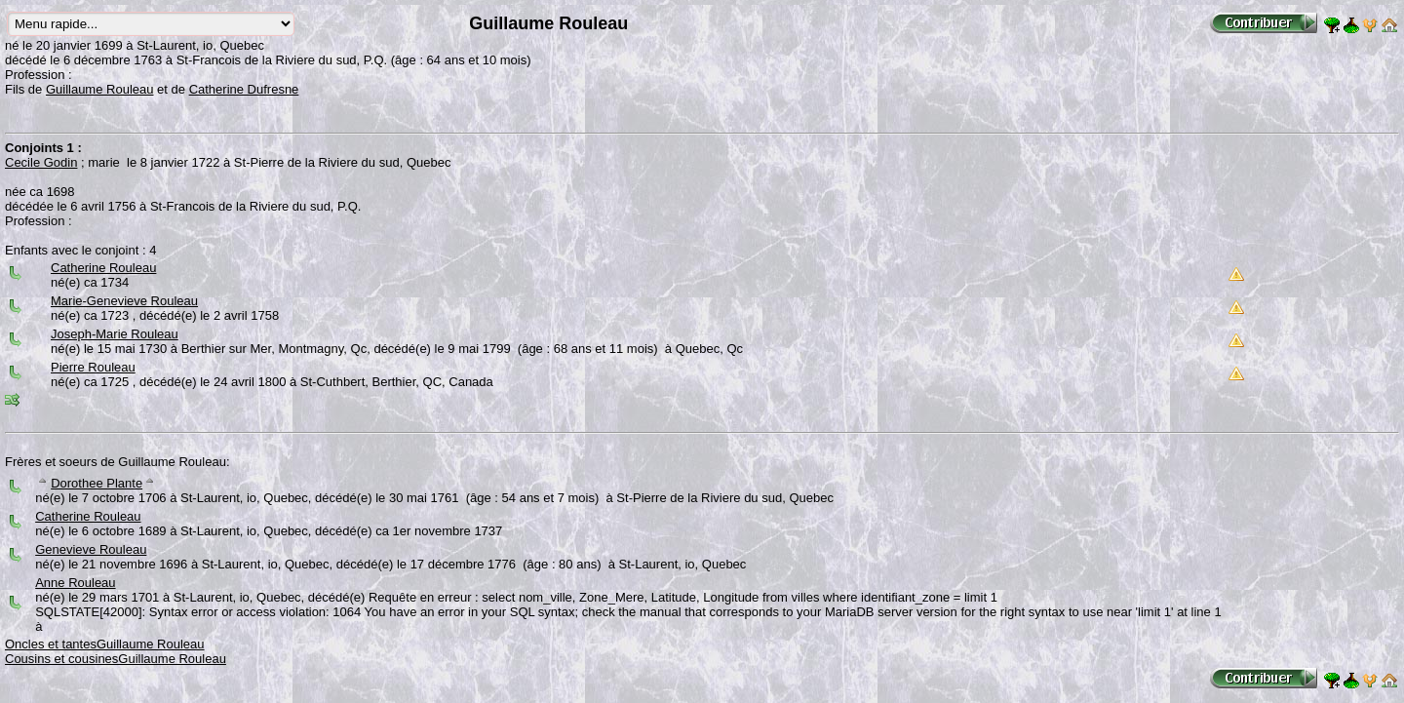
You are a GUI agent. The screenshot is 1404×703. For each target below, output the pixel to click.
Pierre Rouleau (93, 367)
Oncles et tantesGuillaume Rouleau (105, 644)
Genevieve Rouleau (90, 549)
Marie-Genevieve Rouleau (124, 300)
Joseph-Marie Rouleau (114, 334)
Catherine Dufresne (244, 89)
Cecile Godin (41, 162)
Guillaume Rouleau (100, 89)
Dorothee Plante (96, 483)
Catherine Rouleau (103, 267)
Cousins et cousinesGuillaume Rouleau (115, 658)
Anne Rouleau (75, 582)
